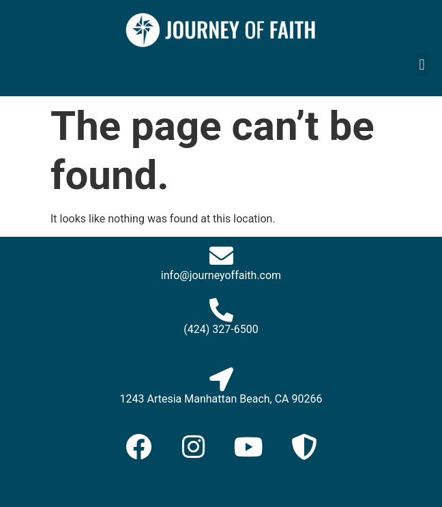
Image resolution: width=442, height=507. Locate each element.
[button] (421, 64)
